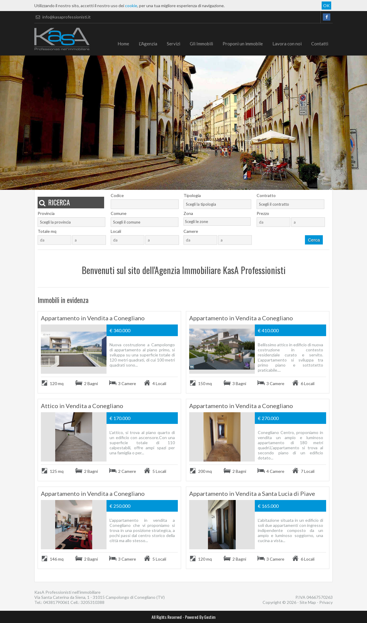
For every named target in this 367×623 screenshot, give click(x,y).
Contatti (319, 43)
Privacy (326, 602)
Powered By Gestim (200, 617)
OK (326, 5)
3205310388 (92, 602)
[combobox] (217, 204)
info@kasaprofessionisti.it (62, 16)
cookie (131, 5)
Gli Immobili (201, 43)
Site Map (308, 602)
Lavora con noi (287, 43)
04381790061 (56, 602)
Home (123, 43)
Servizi (173, 43)
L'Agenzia (148, 43)
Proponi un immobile (243, 43)
